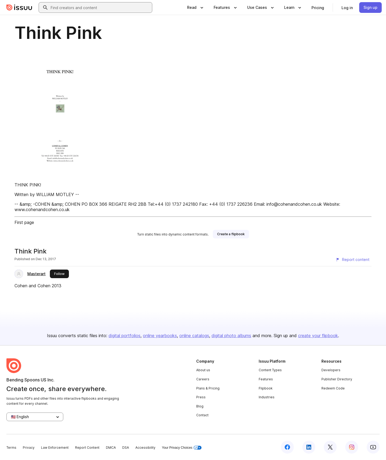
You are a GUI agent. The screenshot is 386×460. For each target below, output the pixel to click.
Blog (199, 406)
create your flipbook (318, 335)
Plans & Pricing (208, 388)
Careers (202, 379)
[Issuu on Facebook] (287, 447)
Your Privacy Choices (182, 448)
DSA (125, 448)
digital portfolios (124, 335)
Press (201, 397)
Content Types (270, 370)
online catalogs (194, 335)
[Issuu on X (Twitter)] (330, 447)
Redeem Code (333, 388)
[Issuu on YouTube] (373, 447)
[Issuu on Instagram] (351, 447)
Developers (330, 370)
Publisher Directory (336, 379)
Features (266, 379)
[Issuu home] (19, 7)
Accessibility (145, 448)
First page (24, 222)
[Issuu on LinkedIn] (308, 447)
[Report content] (352, 259)
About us (203, 370)
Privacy (29, 448)
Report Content (87, 448)
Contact (202, 415)
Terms (11, 448)
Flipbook (266, 388)
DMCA (111, 448)
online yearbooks (160, 335)
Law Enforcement (55, 448)
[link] (317, 7)
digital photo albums (231, 335)
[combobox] (100, 7)
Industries (266, 397)
